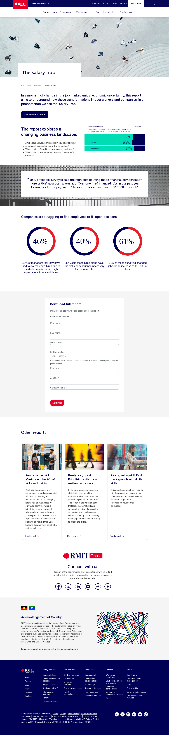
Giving (108, 698)
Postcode (54, 368)
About (129, 670)
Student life (69, 679)
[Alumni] (106, 3)
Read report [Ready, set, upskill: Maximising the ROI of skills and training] (32, 536)
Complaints (26, 716)
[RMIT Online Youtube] (107, 589)
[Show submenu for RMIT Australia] (48, 3)
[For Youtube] (140, 714)
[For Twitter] (122, 714)
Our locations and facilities (134, 696)
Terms (55, 713)
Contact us (126, 12)
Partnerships (90, 684)
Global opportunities (73, 688)
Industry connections (69, 693)
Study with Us (49, 670)
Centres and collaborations (91, 680)
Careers (28, 692)
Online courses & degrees (57, 12)
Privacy (63, 713)
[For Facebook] (117, 714)
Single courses (49, 684)
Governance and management (134, 680)
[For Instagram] (128, 714)
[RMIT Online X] (68, 589)
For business (83, 12)
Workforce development (112, 676)
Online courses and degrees (51, 680)
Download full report (34, 114)
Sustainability (132, 688)
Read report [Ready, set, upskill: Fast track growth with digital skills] (117, 536)
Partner (109, 670)
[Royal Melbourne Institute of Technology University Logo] (20, 4)
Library (28, 685)
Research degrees (93, 688)
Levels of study (49, 675)
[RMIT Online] (136, 3)
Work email (55, 342)
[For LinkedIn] (134, 714)
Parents (46, 698)
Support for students (69, 683)
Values (130, 684)
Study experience (71, 675)
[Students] (95, 3)
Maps (27, 688)
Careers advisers (50, 701)
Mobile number (57, 352)
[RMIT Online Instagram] (88, 589)
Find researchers (92, 692)
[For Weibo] (146, 714)
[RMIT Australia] (38, 3)
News (27, 677)
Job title (54, 378)
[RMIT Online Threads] (98, 589)
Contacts (28, 696)
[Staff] (114, 3)
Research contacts (93, 695)
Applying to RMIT (50, 688)
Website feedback (89, 713)
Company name (57, 388)
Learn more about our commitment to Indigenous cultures (49, 649)
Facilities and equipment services (114, 693)
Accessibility (73, 713)
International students (48, 693)
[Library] (123, 3)
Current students (105, 12)
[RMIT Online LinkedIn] (78, 589)
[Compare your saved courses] (148, 3)
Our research (90, 675)
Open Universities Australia (67, 719)
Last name (55, 333)
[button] (153, 3)
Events (28, 681)
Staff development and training (114, 682)
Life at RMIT (69, 670)
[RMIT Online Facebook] (58, 589)
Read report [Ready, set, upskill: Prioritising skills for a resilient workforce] (74, 536)
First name (55, 323)
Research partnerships (111, 687)
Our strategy (132, 675)
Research (89, 670)
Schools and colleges (136, 692)
